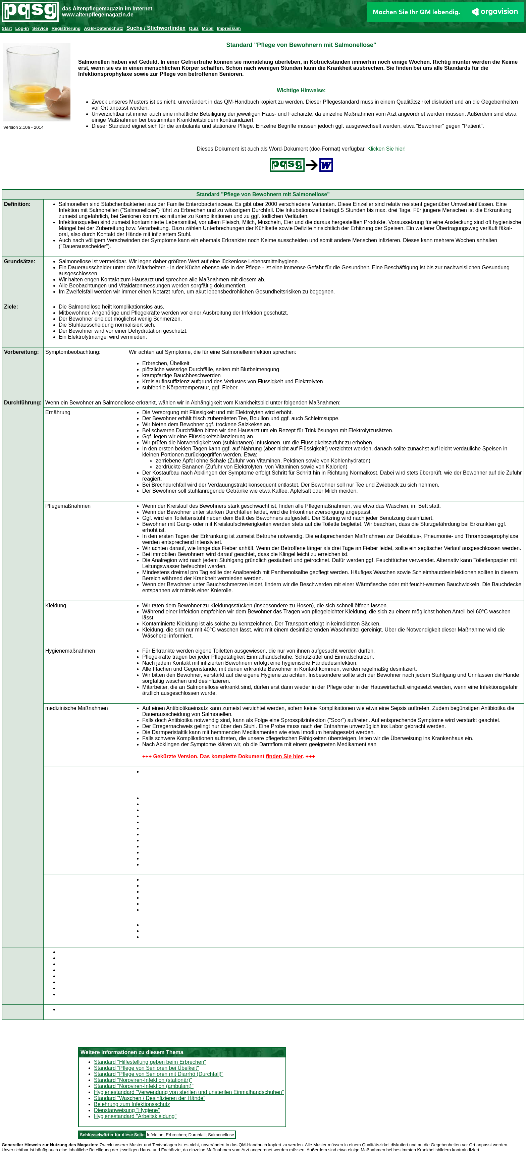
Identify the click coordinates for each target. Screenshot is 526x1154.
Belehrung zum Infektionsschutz (132, 1104)
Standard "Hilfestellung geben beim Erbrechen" (150, 1062)
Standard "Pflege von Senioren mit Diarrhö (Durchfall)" (158, 1074)
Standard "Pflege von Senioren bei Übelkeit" (146, 1068)
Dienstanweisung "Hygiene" (127, 1110)
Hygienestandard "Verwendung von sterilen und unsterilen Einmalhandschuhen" (189, 1092)
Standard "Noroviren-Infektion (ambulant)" (144, 1086)
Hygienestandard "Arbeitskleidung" (135, 1116)
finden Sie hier (284, 756)
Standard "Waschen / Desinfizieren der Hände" (149, 1098)
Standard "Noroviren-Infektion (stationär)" (143, 1080)
